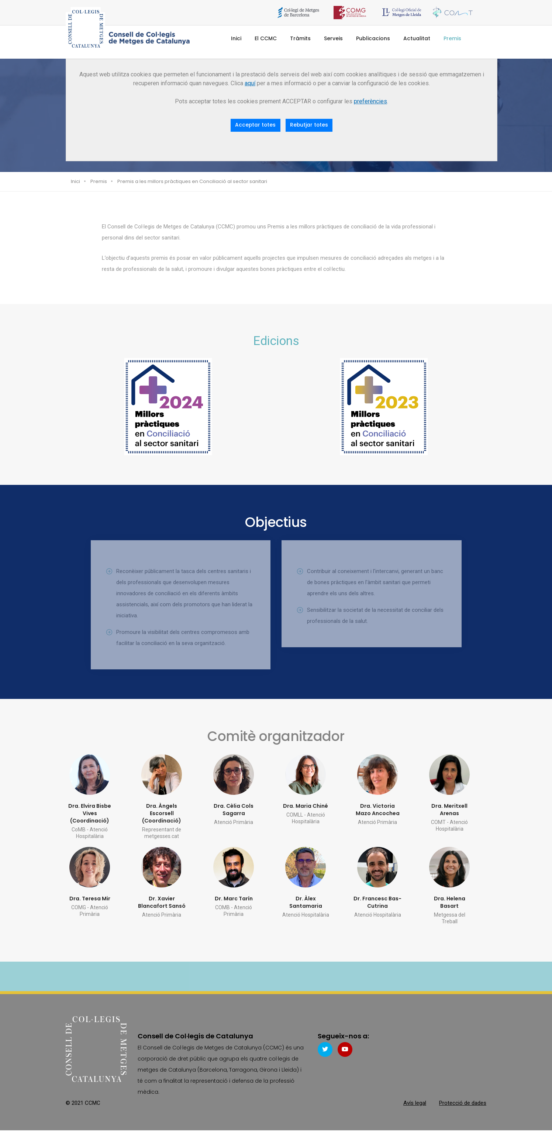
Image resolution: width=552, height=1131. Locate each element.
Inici (236, 38)
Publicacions (373, 38)
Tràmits (300, 38)
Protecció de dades (462, 1103)
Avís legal (414, 1103)
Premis (452, 38)
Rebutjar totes (309, 125)
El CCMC (266, 38)
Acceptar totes (255, 125)
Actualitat (416, 38)
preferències (370, 101)
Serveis (333, 38)
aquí (250, 83)
